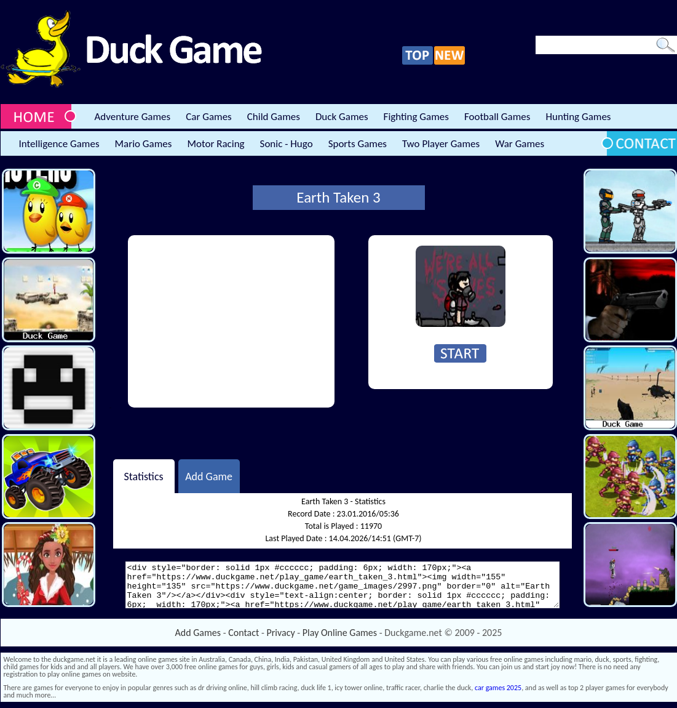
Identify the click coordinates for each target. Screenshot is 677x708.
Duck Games (341, 116)
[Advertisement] (231, 321)
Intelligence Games (59, 143)
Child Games (273, 116)
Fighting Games (416, 116)
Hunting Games (578, 116)
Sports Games (357, 143)
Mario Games (143, 143)
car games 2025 (498, 687)
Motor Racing (215, 143)
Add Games (198, 632)
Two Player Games (441, 143)
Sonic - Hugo (286, 143)
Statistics (143, 476)
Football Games (497, 116)
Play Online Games (340, 632)
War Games (519, 143)
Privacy (281, 632)
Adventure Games (133, 116)
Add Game (208, 476)
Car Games (209, 116)
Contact (243, 632)
